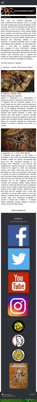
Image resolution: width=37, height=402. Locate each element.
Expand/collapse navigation (18, 2)
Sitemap (9, 394)
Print (4, 394)
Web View (32, 394)
